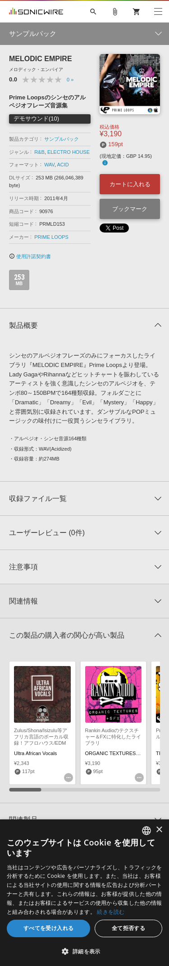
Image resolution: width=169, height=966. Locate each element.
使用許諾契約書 (30, 256)
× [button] (158, 830)
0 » (70, 79)
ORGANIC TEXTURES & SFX (118, 753)
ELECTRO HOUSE (68, 152)
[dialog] (84, 892)
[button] (84, 951)
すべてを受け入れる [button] (48, 928)
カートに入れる (130, 184)
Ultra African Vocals (35, 753)
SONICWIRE (36, 11)
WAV (49, 164)
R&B (39, 152)
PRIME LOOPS (51, 237)
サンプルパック (61, 139)
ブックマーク (129, 209)
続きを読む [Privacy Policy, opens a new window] (111, 912)
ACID (63, 164)
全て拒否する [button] (128, 928)
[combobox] (146, 830)
